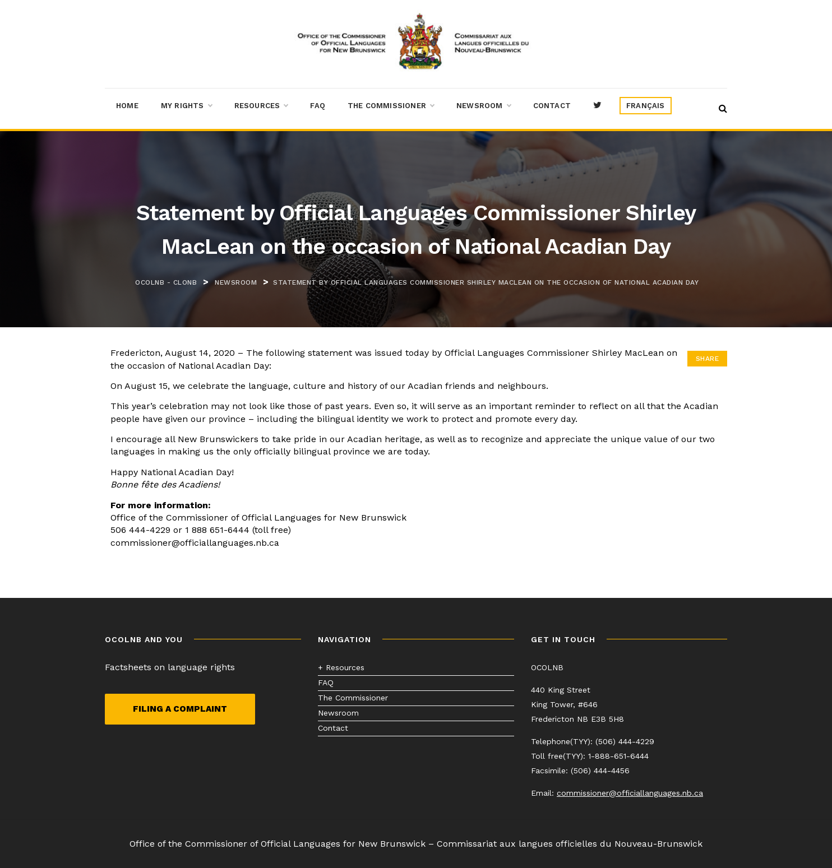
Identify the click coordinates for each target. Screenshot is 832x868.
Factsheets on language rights (170, 667)
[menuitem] (646, 106)
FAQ (317, 105)
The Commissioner (391, 106)
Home (127, 105)
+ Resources (341, 667)
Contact (552, 105)
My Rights (186, 106)
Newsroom (483, 106)
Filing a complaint (180, 709)
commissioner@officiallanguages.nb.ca (630, 792)
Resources (261, 106)
